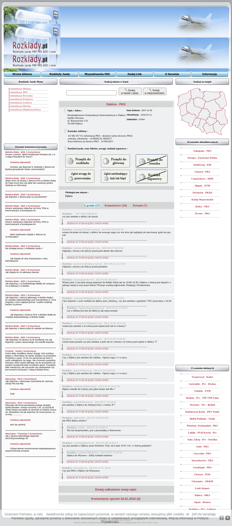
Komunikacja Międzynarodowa (25, 109)
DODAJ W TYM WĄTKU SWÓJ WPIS (87, 223)
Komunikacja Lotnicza (20, 102)
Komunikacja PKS (18, 92)
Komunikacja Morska (20, 106)
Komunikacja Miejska (20, 88)
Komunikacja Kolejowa (21, 99)
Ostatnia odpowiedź (20, 162)
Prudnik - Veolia (13, 351)
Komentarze (34, 152)
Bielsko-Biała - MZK (15, 152)
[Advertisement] (118, 38)
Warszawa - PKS (13, 379)
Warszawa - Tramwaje (16, 434)
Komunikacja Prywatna (21, 95)
